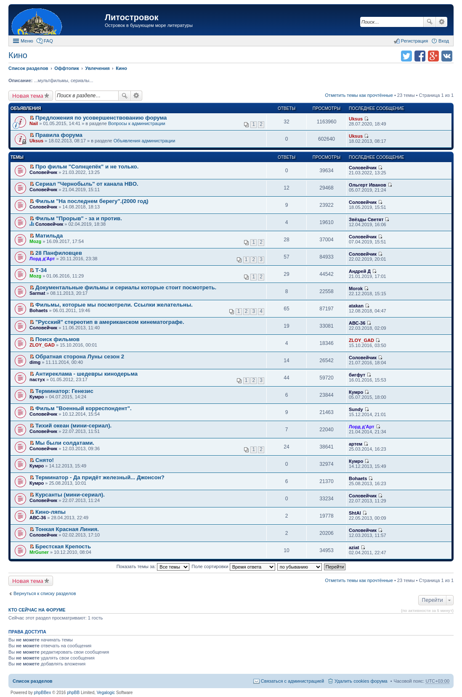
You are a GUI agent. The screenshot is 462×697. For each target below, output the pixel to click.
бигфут (357, 374)
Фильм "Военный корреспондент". (83, 408)
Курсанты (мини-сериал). (70, 494)
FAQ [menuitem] (48, 40)
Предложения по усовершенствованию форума (101, 118)
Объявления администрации (144, 140)
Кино (17, 55)
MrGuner (39, 552)
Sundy (356, 409)
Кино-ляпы (50, 512)
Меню (27, 40)
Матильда (49, 235)
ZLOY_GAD (42, 344)
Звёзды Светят (366, 219)
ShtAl (355, 512)
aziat (354, 547)
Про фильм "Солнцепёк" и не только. (86, 166)
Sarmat (37, 293)
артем (355, 443)
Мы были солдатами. (64, 443)
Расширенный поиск (441, 22)
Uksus (356, 118)
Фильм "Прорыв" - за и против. (78, 218)
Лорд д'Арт (42, 258)
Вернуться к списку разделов (44, 593)
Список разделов (33, 681)
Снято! (44, 460)
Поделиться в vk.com (446, 56)
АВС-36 (357, 323)
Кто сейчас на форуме (37, 609)
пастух (37, 379)
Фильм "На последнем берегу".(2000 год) (92, 201)
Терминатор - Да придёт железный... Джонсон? (100, 477)
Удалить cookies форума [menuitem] (361, 681)
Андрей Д (360, 271)
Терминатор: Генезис (64, 391)
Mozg (35, 241)
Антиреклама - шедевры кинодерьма (86, 374)
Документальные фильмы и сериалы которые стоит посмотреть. (125, 287)
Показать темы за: (153, 566)
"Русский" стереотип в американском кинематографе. (109, 322)
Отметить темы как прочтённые (359, 95)
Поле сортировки (233, 566)
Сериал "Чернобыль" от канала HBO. (86, 184)
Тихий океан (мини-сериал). (73, 425)
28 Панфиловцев (58, 253)
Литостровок (131, 17)
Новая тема (27, 95)
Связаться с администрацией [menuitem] (292, 681)
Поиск (429, 22)
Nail (33, 123)
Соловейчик (43, 172)
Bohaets (38, 310)
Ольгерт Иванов (367, 184)
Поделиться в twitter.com (406, 56)
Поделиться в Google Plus (433, 56)
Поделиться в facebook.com (419, 56)
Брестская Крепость (63, 546)
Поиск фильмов (57, 339)
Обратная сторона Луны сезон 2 (79, 356)
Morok (356, 288)
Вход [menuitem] (443, 40)
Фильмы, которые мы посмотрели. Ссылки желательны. (114, 305)
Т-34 (41, 270)
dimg (34, 362)
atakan (356, 305)
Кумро (36, 396)
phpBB (73, 692)
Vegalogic (106, 692)
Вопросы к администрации (136, 123)
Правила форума (58, 135)
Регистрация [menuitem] (414, 40)
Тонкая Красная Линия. (67, 529)
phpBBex (42, 692)
